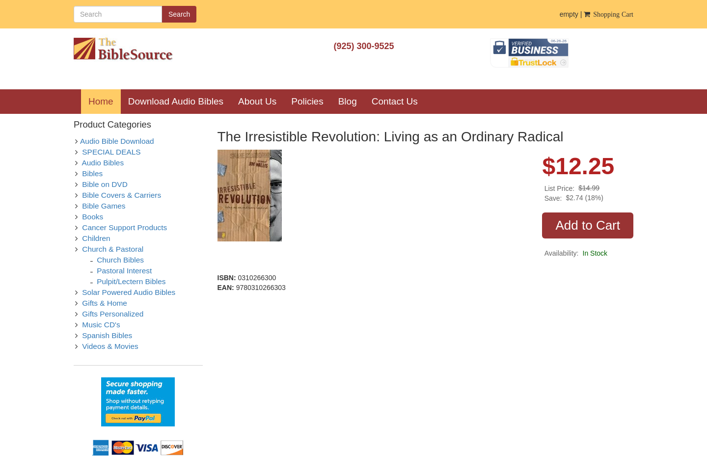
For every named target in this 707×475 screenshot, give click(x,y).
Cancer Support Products (124, 227)
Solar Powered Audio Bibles (128, 292)
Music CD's (101, 324)
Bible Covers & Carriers (121, 195)
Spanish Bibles (107, 335)
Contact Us (395, 101)
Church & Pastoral (112, 249)
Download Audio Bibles (175, 101)
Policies (307, 101)
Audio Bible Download (117, 141)
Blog (347, 101)
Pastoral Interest (124, 270)
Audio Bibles (103, 162)
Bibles (92, 173)
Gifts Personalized (112, 314)
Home (104, 101)
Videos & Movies (110, 346)
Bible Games (103, 206)
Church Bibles (120, 260)
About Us (257, 101)
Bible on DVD (104, 184)
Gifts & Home (104, 303)
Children (96, 238)
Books (92, 216)
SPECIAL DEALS (111, 152)
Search (179, 14)
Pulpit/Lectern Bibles (131, 281)
